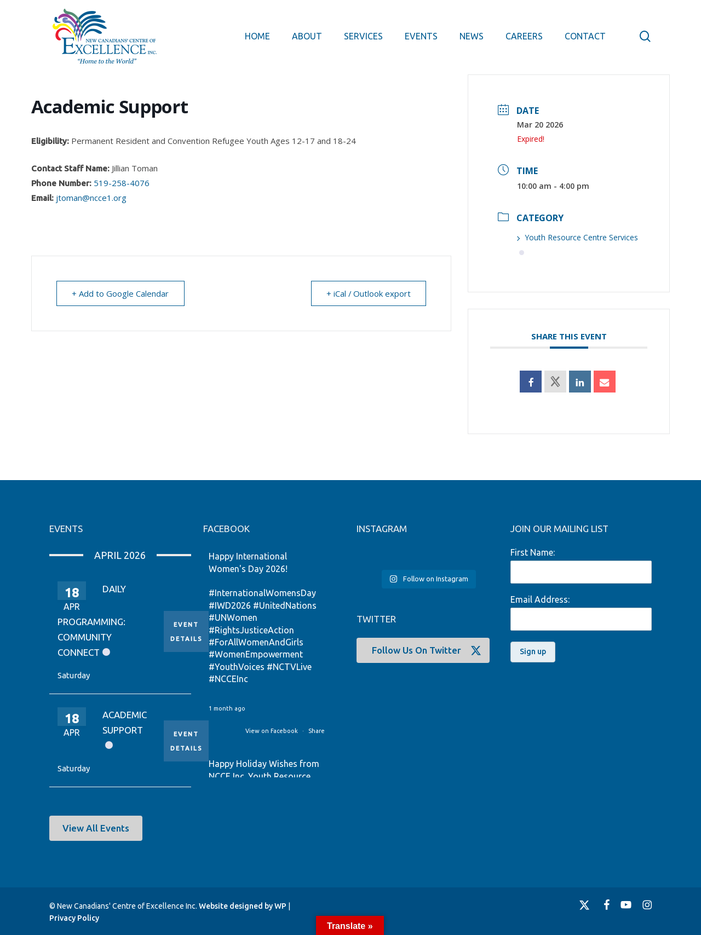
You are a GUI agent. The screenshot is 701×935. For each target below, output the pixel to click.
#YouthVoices (237, 667)
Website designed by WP (242, 906)
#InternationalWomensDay (262, 593)
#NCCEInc (228, 679)
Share (316, 731)
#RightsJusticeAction (251, 630)
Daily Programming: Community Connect (92, 620)
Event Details (186, 631)
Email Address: (540, 599)
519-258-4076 (122, 182)
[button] (95, 828)
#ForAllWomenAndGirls (256, 642)
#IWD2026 (230, 605)
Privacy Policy (74, 918)
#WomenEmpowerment (256, 654)
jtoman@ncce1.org (91, 197)
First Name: (532, 552)
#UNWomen (233, 617)
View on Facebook (272, 731)
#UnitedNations (285, 605)
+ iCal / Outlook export (367, 293)
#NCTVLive (289, 667)
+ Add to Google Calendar (120, 293)
